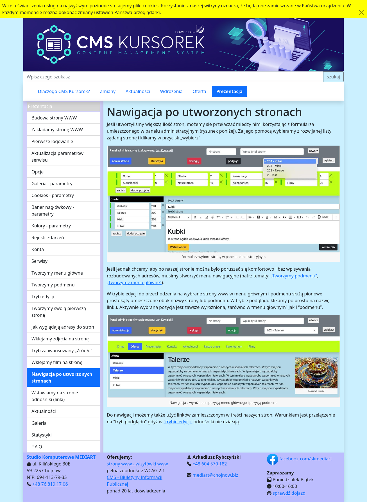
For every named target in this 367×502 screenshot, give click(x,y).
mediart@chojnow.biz (215, 475)
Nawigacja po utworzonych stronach (61, 377)
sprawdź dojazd (289, 493)
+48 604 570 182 (209, 464)
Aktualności (138, 91)
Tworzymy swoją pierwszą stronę (58, 311)
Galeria (39, 423)
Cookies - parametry (52, 195)
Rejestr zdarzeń (47, 237)
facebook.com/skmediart (299, 459)
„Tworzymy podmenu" (294, 276)
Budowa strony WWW (54, 118)
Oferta (199, 91)
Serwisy (39, 261)
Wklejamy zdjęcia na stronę (60, 339)
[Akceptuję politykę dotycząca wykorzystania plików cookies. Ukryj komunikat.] (361, 12)
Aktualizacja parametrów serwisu (57, 156)
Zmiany (107, 91)
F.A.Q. (37, 447)
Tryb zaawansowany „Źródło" (61, 350)
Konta (37, 249)
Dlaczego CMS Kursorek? (64, 91)
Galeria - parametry (52, 183)
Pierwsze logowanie (52, 141)
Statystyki (41, 435)
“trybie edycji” (178, 422)
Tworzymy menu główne (57, 273)
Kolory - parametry (51, 226)
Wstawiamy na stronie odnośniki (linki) (54, 396)
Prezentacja (229, 91)
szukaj (333, 77)
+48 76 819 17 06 (50, 484)
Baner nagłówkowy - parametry (52, 210)
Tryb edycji (42, 296)
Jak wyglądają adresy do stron (62, 327)
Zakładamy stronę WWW (57, 129)
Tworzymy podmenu (53, 285)
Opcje (37, 172)
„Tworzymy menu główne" (134, 282)
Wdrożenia (171, 91)
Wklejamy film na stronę (56, 362)
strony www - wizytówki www (137, 464)
